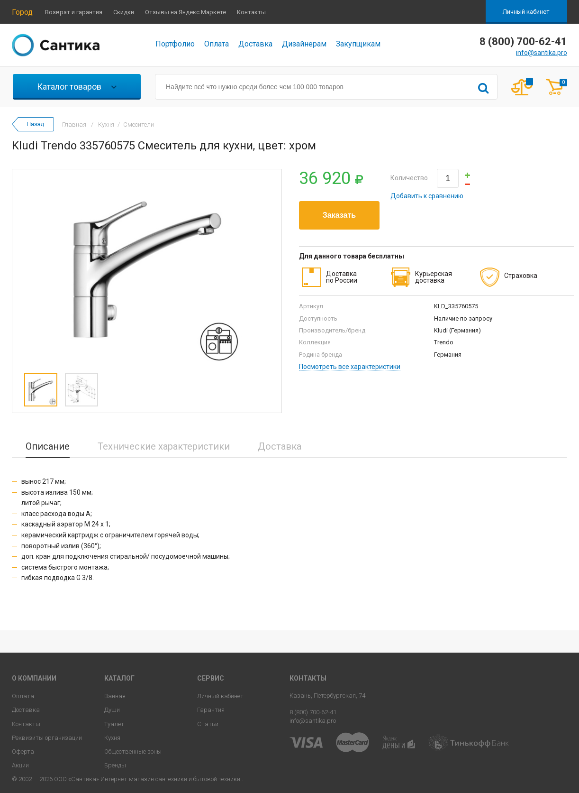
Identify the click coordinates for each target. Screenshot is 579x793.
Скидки (123, 12)
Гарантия (211, 709)
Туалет (114, 724)
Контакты (251, 12)
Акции (20, 765)
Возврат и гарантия (73, 12)
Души (112, 709)
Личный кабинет (526, 11)
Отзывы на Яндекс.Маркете (185, 12)
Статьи (207, 724)
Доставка (255, 43)
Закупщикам (358, 43)
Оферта (23, 751)
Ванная (115, 696)
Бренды (115, 765)
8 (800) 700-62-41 (313, 712)
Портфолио (175, 43)
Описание (48, 446)
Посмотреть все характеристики (349, 366)
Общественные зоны (133, 751)
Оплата (216, 43)
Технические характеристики (164, 446)
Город (22, 12)
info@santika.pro (541, 52)
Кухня (112, 737)
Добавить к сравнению (426, 196)
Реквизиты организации (47, 737)
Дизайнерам (304, 43)
